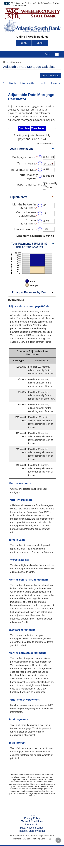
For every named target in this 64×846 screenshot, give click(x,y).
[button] (32, 148)
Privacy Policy (32, 818)
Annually (51, 183)
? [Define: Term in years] (39, 163)
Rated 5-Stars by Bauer (32, 830)
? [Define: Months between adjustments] (39, 213)
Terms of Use (32, 824)
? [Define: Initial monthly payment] (39, 175)
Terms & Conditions (32, 821)
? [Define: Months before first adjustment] (39, 205)
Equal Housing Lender (32, 827)
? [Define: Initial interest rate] (39, 169)
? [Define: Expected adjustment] (39, 221)
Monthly (51, 187)
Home (6, 62)
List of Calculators (50, 75)
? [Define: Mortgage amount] (39, 157)
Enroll (40, 42)
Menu (48, 54)
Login (24, 42)
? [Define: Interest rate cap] (39, 229)
